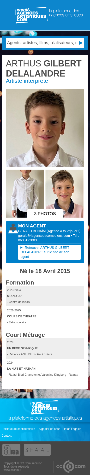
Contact (7, 435)
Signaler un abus (50, 429)
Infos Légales (73, 429)
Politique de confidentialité (19, 429)
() (63, 231)
